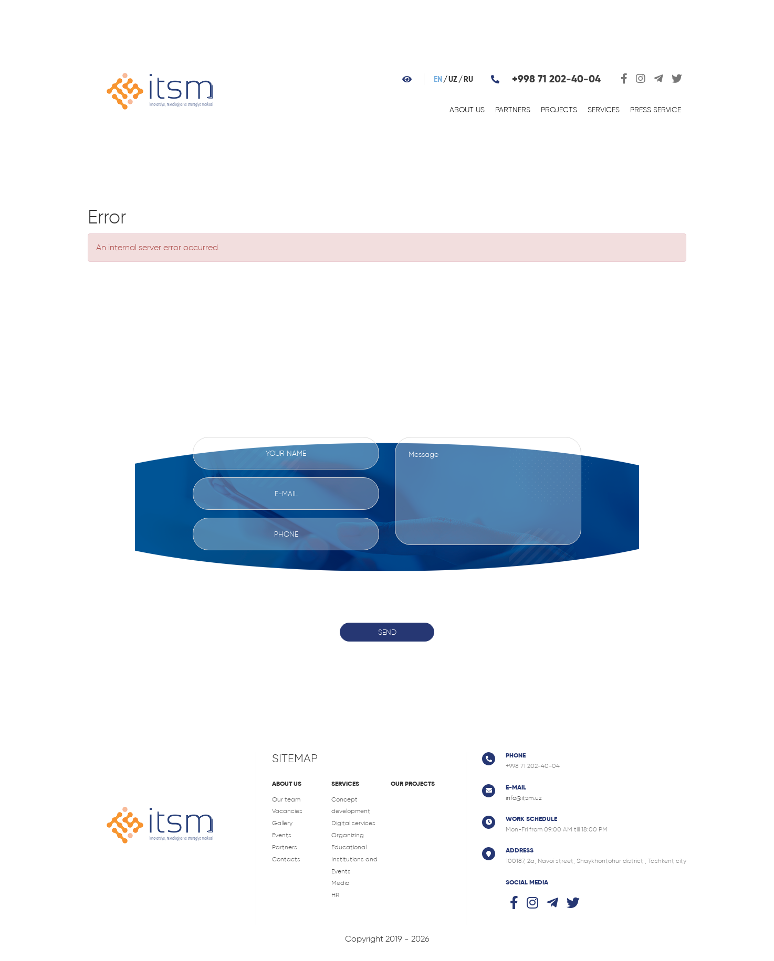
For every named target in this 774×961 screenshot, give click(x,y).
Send (387, 632)
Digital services (353, 823)
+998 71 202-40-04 (556, 79)
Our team (286, 799)
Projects (559, 109)
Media (340, 883)
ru (468, 79)
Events (281, 835)
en (438, 79)
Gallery (282, 823)
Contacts (286, 859)
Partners (512, 109)
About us (467, 109)
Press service (655, 109)
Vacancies (287, 811)
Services (604, 109)
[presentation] (387, 578)
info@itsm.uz (524, 798)
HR (335, 895)
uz (452, 79)
